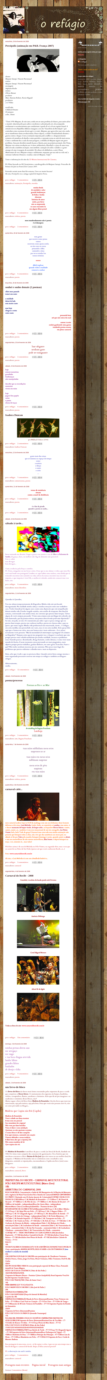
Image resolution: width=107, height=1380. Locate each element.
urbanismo (81, 95)
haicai (84, 84)
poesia (23, 216)
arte (16, 739)
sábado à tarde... (14, 523)
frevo (24, 1171)
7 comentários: (23, 477)
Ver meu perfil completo (87, 65)
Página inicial (38, 1365)
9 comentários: (23, 584)
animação (18, 183)
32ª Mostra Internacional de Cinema (42, 159)
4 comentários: (23, 776)
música (81, 86)
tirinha (100, 92)
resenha (35, 183)
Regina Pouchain (25, 739)
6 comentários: (23, 213)
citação (99, 79)
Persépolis (27, 183)
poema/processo (13, 680)
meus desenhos (20, 588)
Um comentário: (23, 1037)
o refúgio (83, 62)
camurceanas (20, 481)
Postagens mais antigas (59, 1365)
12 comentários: (23, 670)
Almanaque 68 (84, 102)
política (81, 92)
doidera (85, 82)
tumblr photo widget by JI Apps (95, 106)
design (80, 82)
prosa (87, 92)
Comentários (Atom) (19, 1370)
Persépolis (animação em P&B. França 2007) (29, 45)
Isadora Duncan (14, 415)
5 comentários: (23, 862)
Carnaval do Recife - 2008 (19, 875)
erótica (17, 216)
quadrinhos (94, 92)
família (99, 81)
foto (79, 84)
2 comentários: (23, 227)
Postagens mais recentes (17, 1365)
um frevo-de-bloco (15, 1087)
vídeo (87, 94)
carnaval (18, 866)
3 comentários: (23, 180)
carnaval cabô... (13, 789)
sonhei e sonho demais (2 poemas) (23, 287)
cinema (93, 79)
